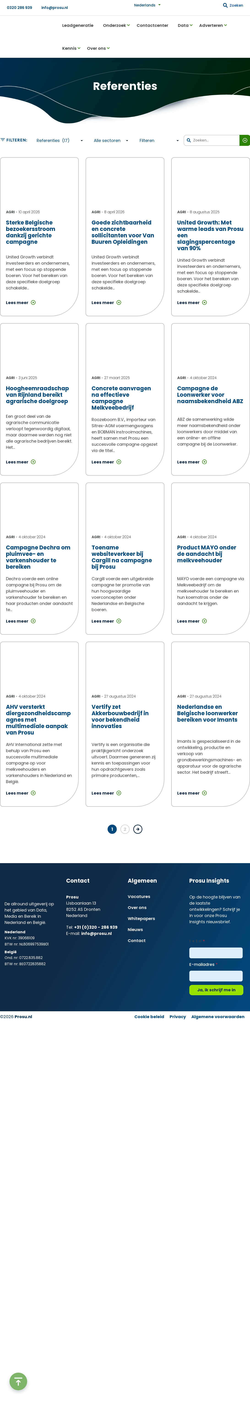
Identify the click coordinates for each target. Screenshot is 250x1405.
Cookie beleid (149, 1017)
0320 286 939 (19, 7)
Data (183, 25)
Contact (137, 940)
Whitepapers (141, 918)
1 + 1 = (195, 941)
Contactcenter (152, 25)
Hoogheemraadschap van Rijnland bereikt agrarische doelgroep (37, 395)
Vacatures (139, 896)
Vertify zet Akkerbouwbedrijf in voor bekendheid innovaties (120, 716)
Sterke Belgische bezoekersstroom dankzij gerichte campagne (30, 232)
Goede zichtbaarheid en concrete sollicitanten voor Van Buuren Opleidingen (123, 232)
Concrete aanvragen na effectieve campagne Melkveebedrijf (121, 398)
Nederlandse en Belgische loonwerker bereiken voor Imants (207, 713)
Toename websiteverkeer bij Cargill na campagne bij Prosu (122, 557)
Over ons (96, 48)
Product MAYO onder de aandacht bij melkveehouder (206, 554)
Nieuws (135, 929)
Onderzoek (114, 25)
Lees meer (21, 303)
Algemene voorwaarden (218, 1017)
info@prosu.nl (54, 7)
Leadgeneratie (77, 25)
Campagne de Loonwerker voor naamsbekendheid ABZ (210, 395)
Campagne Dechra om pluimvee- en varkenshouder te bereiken (38, 557)
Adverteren (211, 25)
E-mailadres (202, 964)
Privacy (178, 1017)
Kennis (69, 48)
